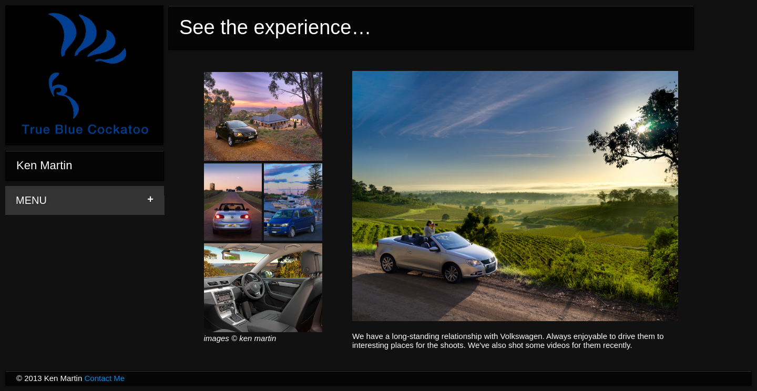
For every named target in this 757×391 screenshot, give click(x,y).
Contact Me (104, 378)
